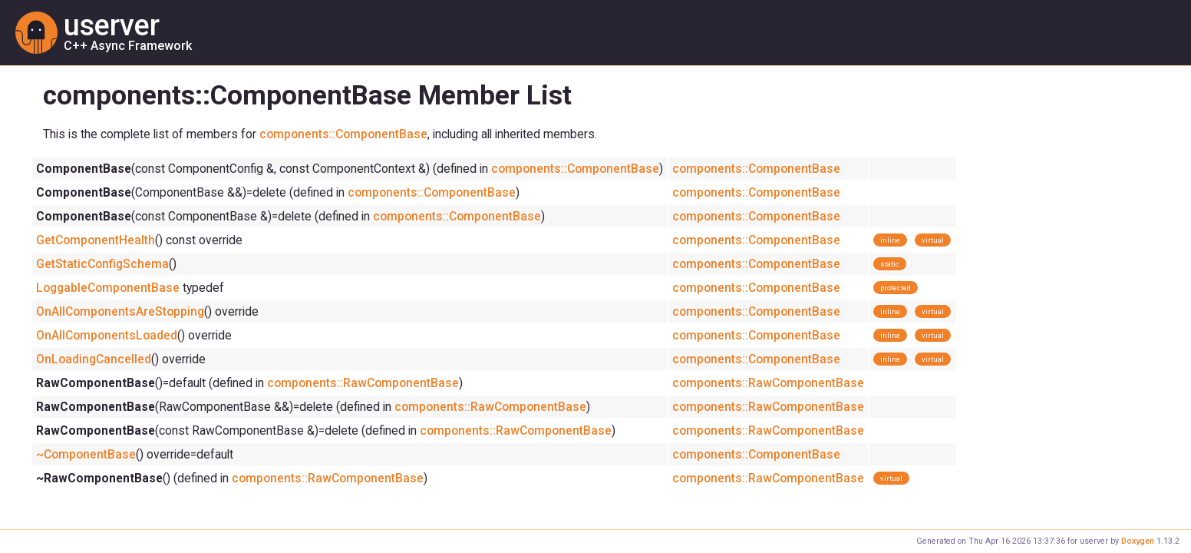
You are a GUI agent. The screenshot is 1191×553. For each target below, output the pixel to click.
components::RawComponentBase (363, 383)
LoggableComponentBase (108, 287)
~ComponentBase (86, 454)
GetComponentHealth (95, 240)
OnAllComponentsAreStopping (120, 311)
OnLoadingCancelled (93, 359)
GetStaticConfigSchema (102, 264)
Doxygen (1137, 541)
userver (112, 25)
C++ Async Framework (128, 45)
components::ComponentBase (343, 134)
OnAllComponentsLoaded (106, 335)
